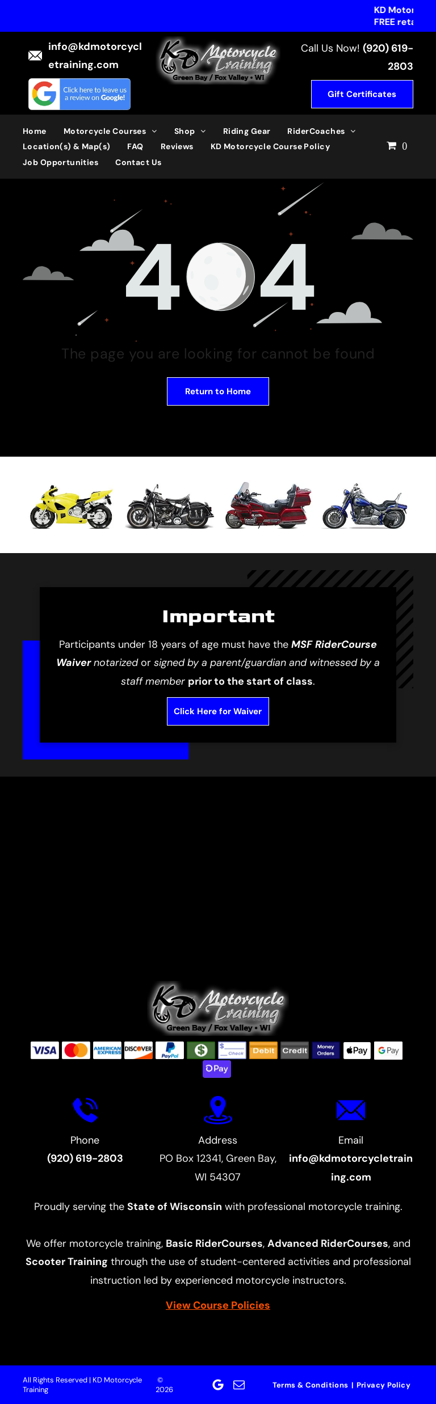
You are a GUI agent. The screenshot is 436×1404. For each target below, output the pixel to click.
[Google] (218, 1384)
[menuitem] (43, 131)
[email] (239, 1384)
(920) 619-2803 (85, 1158)
